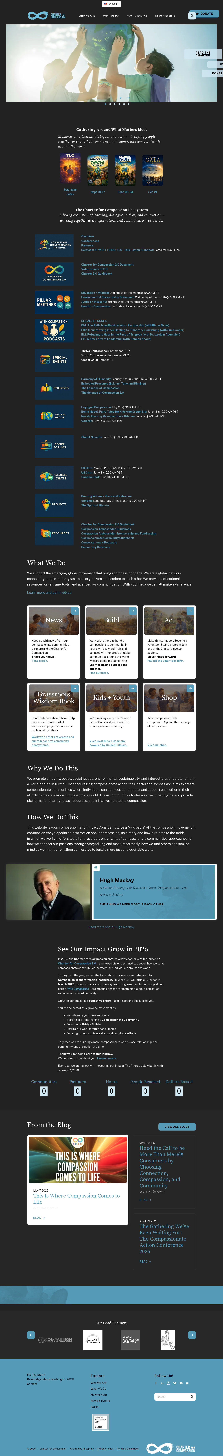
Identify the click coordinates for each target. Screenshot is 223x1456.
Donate (204, 13)
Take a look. (40, 660)
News (53, 620)
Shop (169, 697)
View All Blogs (177, 1126)
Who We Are (87, 15)
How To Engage (137, 15)
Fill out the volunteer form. (165, 660)
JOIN (203, 64)
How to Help (99, 1394)
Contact (32, 1383)
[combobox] (171, 1397)
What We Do (111, 15)
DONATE (204, 73)
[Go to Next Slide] (192, 1335)
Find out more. (99, 672)
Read (37, 1217)
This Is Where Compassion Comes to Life (76, 1199)
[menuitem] (87, 16)
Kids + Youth (111, 697)
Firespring (88, 1448)
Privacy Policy (105, 1448)
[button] (111, 4)
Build (111, 620)
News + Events (165, 15)
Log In (94, 1407)
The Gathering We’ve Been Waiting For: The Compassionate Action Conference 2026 (164, 1239)
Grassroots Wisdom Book (53, 698)
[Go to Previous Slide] (31, 1335)
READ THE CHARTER (203, 54)
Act (169, 620)
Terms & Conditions (128, 1448)
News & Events (100, 1400)
